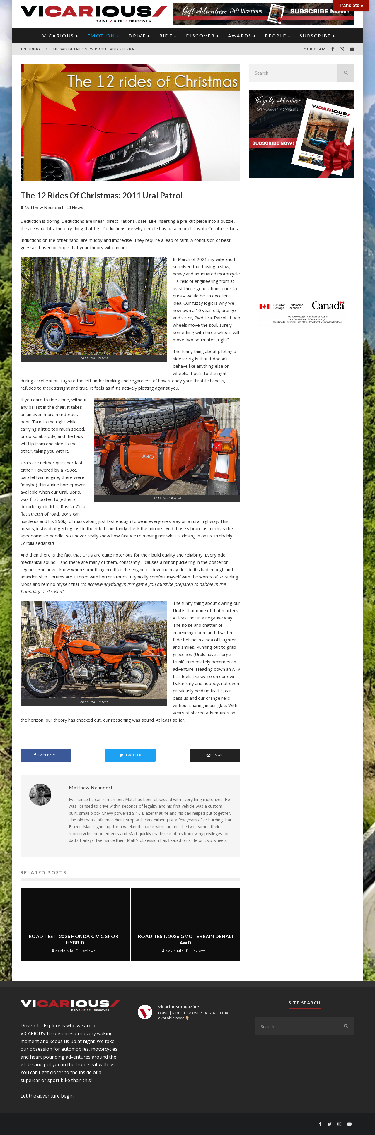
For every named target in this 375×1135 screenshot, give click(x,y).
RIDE (166, 35)
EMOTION (101, 35)
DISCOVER (200, 35)
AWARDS (239, 35)
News (77, 207)
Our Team (314, 49)
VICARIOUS (58, 35)
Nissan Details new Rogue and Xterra (93, 49)
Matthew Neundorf (42, 207)
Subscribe (315, 35)
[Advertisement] (301, 243)
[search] (345, 73)
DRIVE (137, 35)
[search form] (293, 73)
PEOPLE (275, 35)
